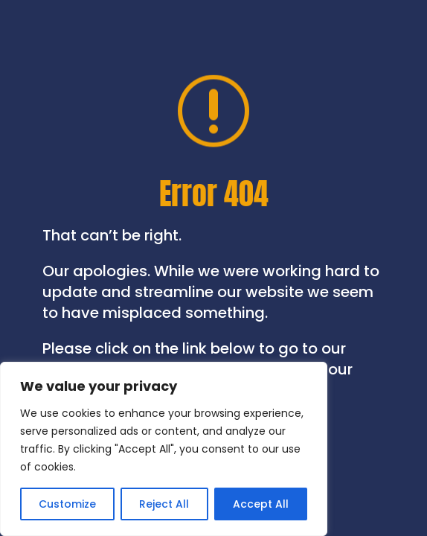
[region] (163, 449)
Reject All (164, 504)
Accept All (261, 504)
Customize (67, 504)
